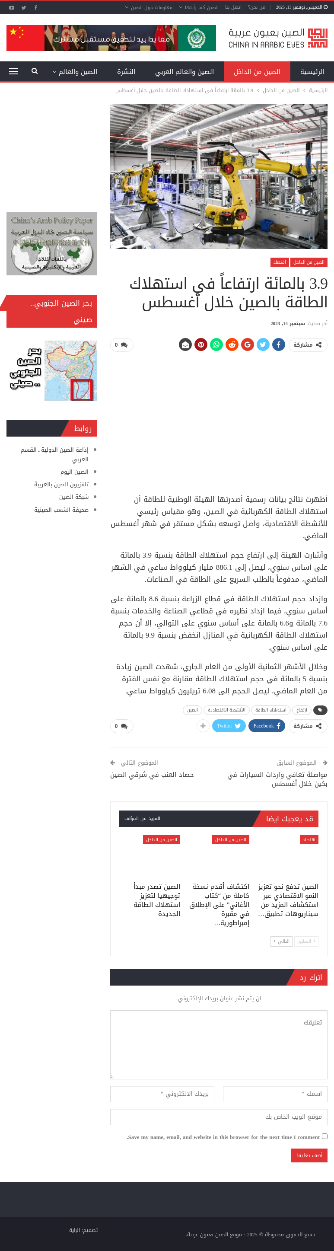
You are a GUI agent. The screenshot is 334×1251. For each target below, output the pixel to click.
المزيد (89, 72)
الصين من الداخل (257, 72)
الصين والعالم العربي (184, 72)
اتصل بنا (233, 7)
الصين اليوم (74, 471)
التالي (281, 941)
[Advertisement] (219, 419)
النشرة (126, 72)
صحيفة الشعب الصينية (61, 509)
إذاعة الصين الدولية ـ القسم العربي (55, 454)
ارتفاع (301, 710)
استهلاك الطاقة (270, 710)
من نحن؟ (256, 7)
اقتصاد (280, 262)
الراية (74, 1230)
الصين (192, 710)
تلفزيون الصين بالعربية (61, 484)
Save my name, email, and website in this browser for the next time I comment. (223, 1137)
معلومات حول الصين (151, 7)
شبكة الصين (74, 496)
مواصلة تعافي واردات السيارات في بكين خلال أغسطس (277, 779)
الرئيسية (312, 72)
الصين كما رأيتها (202, 7)
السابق (306, 941)
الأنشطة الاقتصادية (226, 710)
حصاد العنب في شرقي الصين (152, 775)
